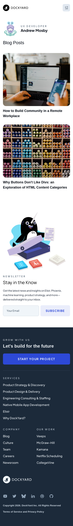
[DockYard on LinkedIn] (32, 496)
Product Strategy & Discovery (24, 385)
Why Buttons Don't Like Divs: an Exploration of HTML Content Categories (35, 184)
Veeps (41, 436)
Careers (8, 456)
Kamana (42, 449)
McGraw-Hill (46, 443)
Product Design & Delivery (21, 391)
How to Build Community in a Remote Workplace (32, 113)
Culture (8, 443)
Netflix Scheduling (49, 456)
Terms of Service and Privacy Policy (23, 511)
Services (11, 378)
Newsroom (10, 463)
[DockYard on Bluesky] (23, 496)
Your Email (13, 310)
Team (7, 449)
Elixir (6, 411)
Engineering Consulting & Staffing (26, 398)
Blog (6, 436)
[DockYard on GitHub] (51, 496)
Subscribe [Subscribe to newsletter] (55, 311)
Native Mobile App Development (26, 405)
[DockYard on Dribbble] (42, 496)
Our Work (46, 429)
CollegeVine (45, 463)
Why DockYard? (14, 418)
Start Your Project (36, 359)
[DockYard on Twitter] (14, 496)
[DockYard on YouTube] (5, 496)
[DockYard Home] (17, 479)
